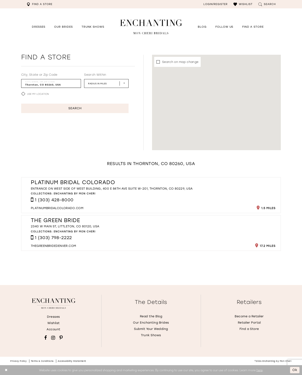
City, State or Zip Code (39, 75)
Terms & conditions (42, 361)
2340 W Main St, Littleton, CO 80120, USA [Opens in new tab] (65, 226)
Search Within (95, 75)
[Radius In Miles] (106, 83)
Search (75, 108)
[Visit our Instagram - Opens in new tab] (53, 337)
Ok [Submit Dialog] (294, 370)
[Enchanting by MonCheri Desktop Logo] (151, 26)
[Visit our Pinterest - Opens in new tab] (61, 337)
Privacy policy (18, 361)
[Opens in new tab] (224, 27)
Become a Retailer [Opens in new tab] (249, 316)
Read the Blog (151, 316)
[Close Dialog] (6, 370)
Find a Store (249, 329)
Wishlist (53, 323)
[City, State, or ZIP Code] (51, 83)
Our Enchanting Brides (151, 322)
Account (53, 329)
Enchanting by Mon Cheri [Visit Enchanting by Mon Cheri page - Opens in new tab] (74, 193)
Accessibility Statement (72, 361)
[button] (242, 4)
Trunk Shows (151, 335)
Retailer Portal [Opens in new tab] (249, 322)
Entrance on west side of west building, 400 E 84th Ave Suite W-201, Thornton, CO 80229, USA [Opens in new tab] (112, 188)
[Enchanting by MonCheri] (53, 303)
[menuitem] (39, 4)
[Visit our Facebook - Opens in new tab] (45, 337)
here (259, 370)
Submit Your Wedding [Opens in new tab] (151, 329)
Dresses (53, 317)
